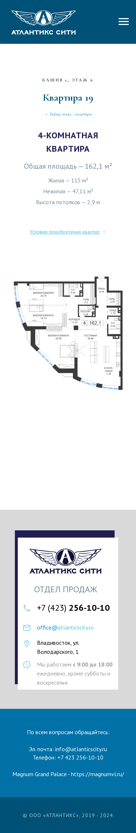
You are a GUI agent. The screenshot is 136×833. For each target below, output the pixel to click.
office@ (47, 627)
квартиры (83, 114)
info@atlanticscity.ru (81, 749)
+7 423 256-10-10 (80, 757)
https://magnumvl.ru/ (97, 774)
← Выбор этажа (58, 114)
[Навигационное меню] (124, 21)
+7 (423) (73, 607)
